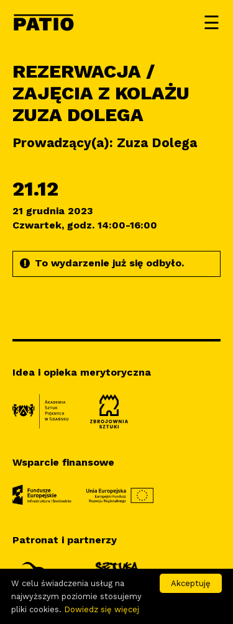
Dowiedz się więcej (101, 609)
